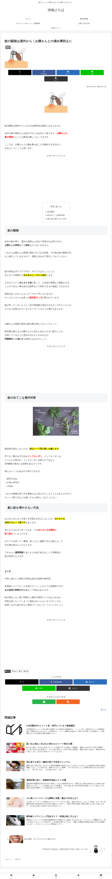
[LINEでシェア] (73, 72)
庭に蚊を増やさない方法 (57, 213)
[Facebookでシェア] (39, 72)
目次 (53, 200)
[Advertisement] (56, 167)
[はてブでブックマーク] (56, 72)
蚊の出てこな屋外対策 (56, 209)
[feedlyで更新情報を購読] (53, 696)
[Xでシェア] (21, 72)
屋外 (14, 665)
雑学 (7, 665)
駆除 (26, 665)
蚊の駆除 (50, 205)
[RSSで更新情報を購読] (58, 696)
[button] (90, 72)
